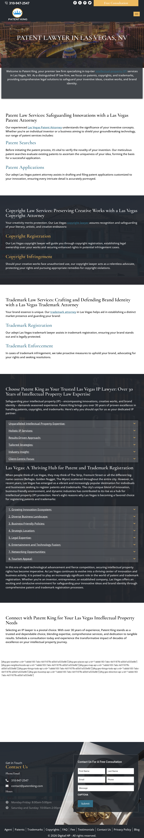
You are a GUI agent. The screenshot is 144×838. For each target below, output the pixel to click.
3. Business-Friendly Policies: (27, 523)
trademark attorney (63, 312)
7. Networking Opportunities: (27, 552)
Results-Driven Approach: (25, 438)
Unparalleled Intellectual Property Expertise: (37, 423)
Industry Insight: (19, 452)
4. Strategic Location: (22, 530)
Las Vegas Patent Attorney (45, 127)
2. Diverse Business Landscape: (28, 516)
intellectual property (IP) (111, 71)
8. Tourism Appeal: (20, 559)
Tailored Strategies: (21, 445)
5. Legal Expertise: (20, 538)
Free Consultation (116, 3)
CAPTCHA (83, 793)
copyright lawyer (78, 223)
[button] (72, 423)
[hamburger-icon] (136, 14)
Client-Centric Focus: (21, 459)
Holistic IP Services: (21, 431)
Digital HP (64, 834)
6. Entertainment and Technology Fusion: (35, 545)
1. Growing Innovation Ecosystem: (30, 509)
